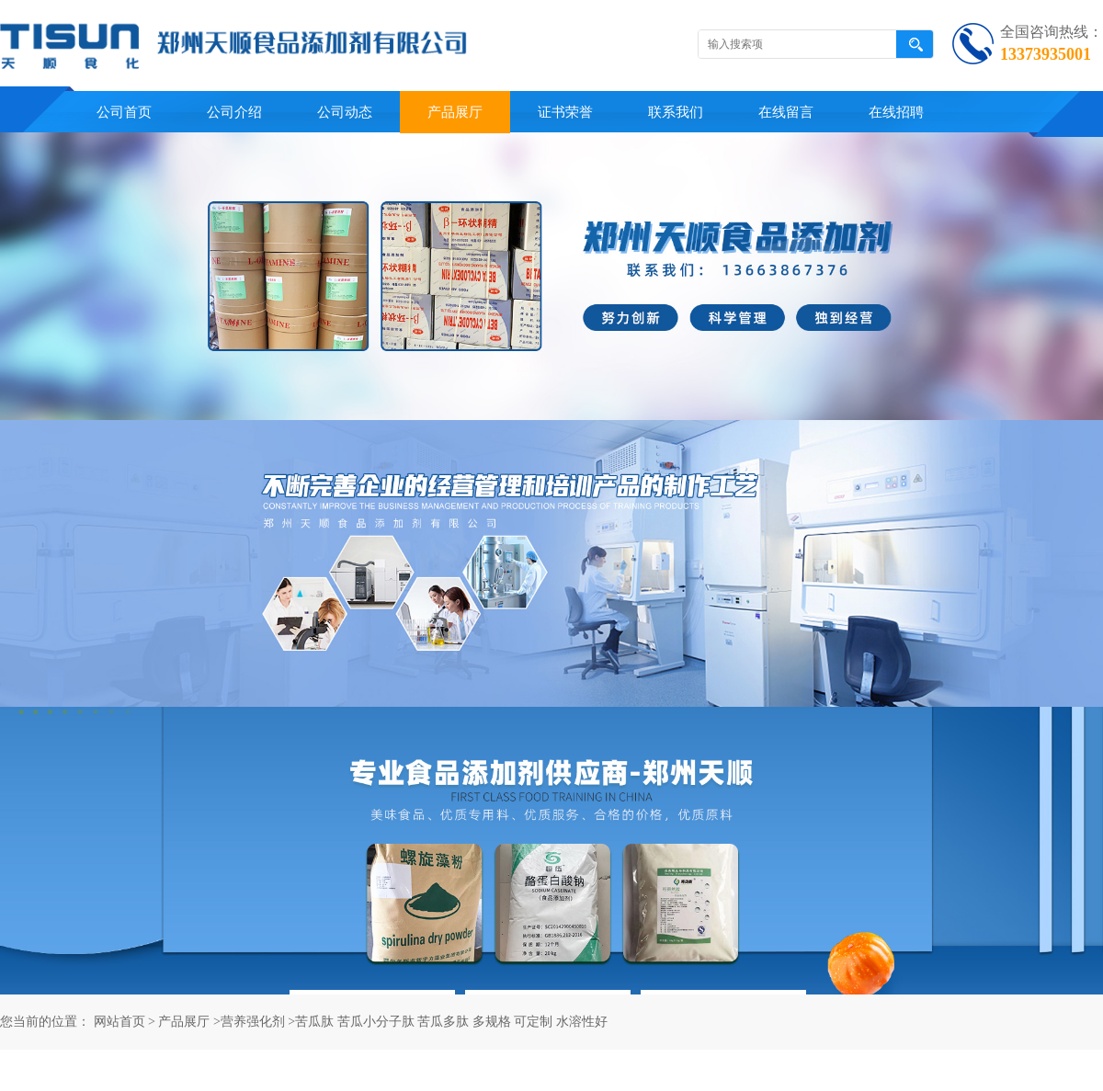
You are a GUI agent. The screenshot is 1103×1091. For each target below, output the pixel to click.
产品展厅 (455, 112)
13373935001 (1045, 54)
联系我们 (675, 112)
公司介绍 (234, 112)
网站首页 (119, 1021)
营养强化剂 (253, 1021)
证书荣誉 (565, 112)
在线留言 (785, 112)
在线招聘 (896, 112)
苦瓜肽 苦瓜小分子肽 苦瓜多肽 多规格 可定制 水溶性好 (451, 1021)
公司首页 (124, 112)
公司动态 (344, 112)
